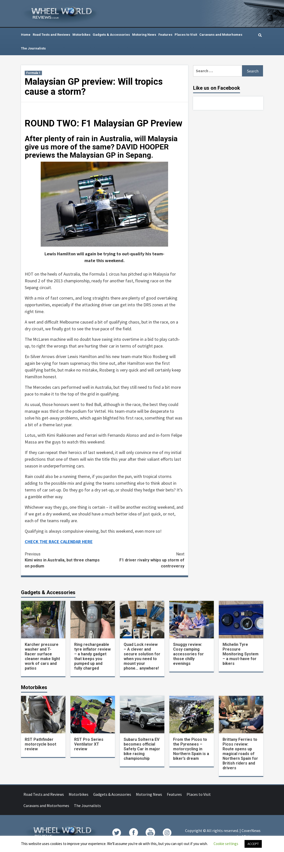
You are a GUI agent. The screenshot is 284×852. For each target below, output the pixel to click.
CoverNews (251, 830)
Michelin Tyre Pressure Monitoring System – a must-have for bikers (241, 654)
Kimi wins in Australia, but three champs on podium (65, 559)
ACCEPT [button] (253, 844)
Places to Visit (186, 34)
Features (165, 34)
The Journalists (33, 48)
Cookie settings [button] (226, 843)
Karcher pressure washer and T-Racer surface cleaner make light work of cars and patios (42, 656)
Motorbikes (81, 34)
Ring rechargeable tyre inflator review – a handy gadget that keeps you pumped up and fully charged (92, 656)
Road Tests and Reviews (51, 34)
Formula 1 (33, 73)
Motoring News (144, 34)
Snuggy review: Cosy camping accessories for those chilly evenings (188, 654)
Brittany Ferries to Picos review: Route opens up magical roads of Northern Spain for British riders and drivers (240, 753)
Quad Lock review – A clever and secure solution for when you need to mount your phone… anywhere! (142, 656)
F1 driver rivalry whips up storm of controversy (144, 559)
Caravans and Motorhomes (220, 34)
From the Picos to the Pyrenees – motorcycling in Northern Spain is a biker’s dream (191, 749)
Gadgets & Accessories (111, 34)
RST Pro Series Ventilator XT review (88, 744)
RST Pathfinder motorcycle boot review (40, 744)
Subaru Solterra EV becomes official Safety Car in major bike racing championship (142, 749)
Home (25, 34)
